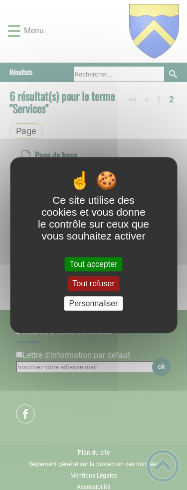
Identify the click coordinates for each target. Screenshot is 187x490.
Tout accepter (93, 264)
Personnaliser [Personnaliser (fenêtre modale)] (93, 303)
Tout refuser (93, 284)
